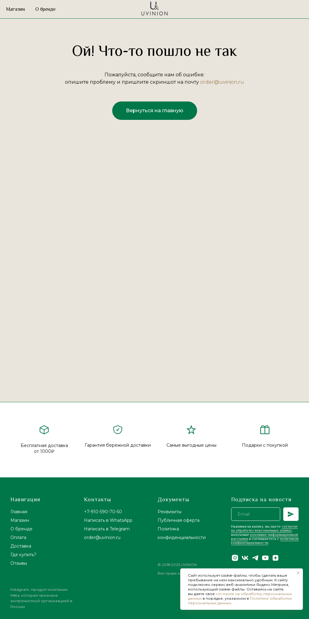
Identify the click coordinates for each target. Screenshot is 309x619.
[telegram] (255, 558)
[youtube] (265, 558)
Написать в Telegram (107, 529)
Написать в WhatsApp (108, 520)
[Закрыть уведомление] (298, 573)
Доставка (20, 546)
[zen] (275, 558)
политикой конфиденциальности (265, 541)
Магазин (15, 9)
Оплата (18, 537)
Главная (18, 511)
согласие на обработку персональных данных (264, 528)
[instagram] (235, 558)
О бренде (45, 9)
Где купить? (23, 554)
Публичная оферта (179, 520)
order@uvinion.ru (222, 82)
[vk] (245, 558)
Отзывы (18, 563)
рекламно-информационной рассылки (264, 537)
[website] (283, 9)
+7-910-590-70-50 (103, 511)
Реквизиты (169, 511)
